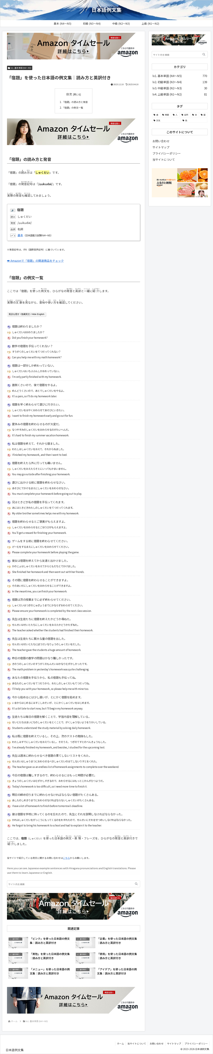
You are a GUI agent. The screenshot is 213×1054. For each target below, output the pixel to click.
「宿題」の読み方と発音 (75, 102)
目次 (69, 94)
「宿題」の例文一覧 (72, 107)
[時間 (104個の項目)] (166, 114)
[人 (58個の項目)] (175, 114)
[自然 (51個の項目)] (185, 114)
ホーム (120, 1043)
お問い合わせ (160, 141)
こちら (66, 857)
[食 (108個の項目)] (156, 114)
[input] (73, 883)
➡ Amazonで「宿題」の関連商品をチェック (35, 261)
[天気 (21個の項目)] (166, 120)
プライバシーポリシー (166, 153)
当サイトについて (163, 159)
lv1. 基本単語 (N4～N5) (19, 67)
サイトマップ (160, 147)
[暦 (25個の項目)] (203, 114)
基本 (20, 235)
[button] (136, 883)
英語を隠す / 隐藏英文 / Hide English (26, 314)
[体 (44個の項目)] (195, 114)
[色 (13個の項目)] (194, 120)
